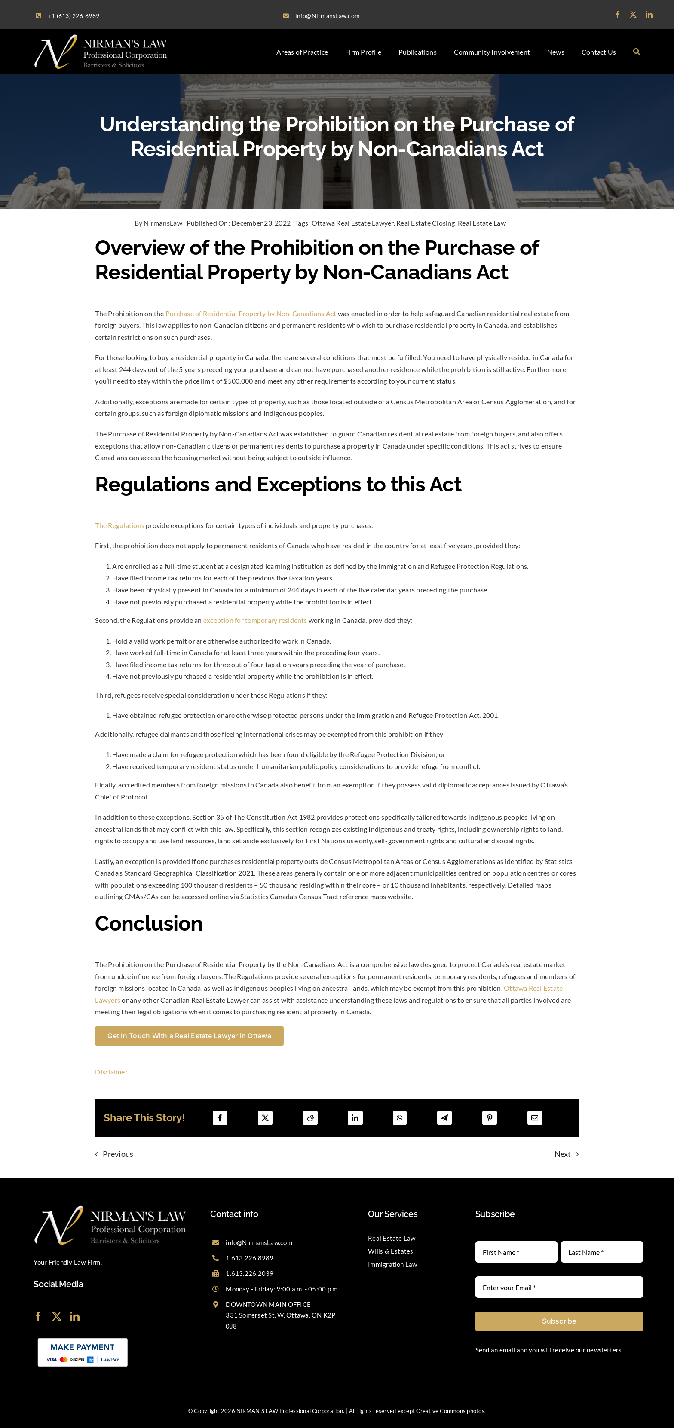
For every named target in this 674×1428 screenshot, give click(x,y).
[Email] (534, 1117)
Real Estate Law (482, 223)
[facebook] (617, 14)
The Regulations (119, 525)
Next (563, 1154)
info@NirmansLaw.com (259, 1242)
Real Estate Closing (425, 223)
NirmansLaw (163, 223)
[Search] (636, 51)
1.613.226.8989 (249, 1258)
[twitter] (633, 14)
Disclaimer (111, 1072)
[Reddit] (310, 1117)
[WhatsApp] (400, 1117)
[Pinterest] (489, 1117)
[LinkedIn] (355, 1117)
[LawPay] (83, 1337)
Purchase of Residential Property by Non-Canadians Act (251, 313)
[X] (265, 1117)
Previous (118, 1154)
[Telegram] (444, 1117)
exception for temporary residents (255, 620)
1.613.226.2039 (249, 1273)
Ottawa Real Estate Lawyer (353, 223)
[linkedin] (649, 14)
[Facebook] (220, 1117)
